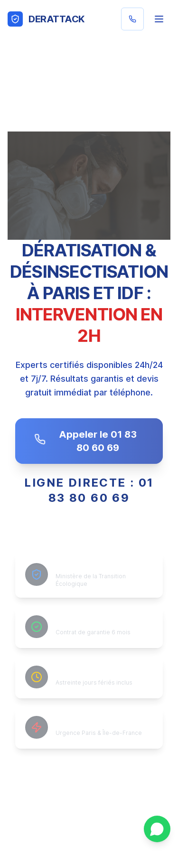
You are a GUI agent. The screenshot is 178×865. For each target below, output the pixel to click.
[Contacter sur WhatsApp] (157, 829)
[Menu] (159, 19)
